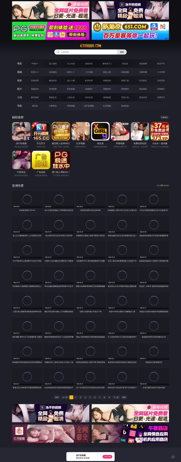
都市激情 (35, 97)
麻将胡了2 (107, 63)
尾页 (124, 397)
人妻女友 (71, 97)
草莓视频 (71, 105)
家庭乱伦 (53, 97)
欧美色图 (71, 89)
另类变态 (161, 80)
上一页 (64, 397)
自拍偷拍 (53, 72)
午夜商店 (53, 105)
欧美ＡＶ (71, 72)
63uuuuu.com (90, 45)
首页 (57, 397)
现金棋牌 (143, 63)
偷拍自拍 (53, 80)
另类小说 (125, 97)
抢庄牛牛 (161, 63)
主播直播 (143, 72)
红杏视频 (107, 105)
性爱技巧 (161, 97)
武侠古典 (89, 97)
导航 (19, 105)
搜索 (122, 52)
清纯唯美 (125, 89)
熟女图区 (143, 89)
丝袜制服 (125, 72)
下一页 (116, 397)
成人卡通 (71, 80)
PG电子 (35, 63)
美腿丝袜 (107, 89)
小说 (19, 97)
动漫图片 (89, 89)
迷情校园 (107, 97)
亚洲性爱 (35, 80)
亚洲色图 (53, 89)
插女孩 (35, 105)
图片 (19, 88)
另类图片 (161, 89)
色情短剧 (125, 105)
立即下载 (107, 456)
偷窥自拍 (35, 89)
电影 (19, 80)
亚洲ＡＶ (35, 72)
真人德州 (53, 63)
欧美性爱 (89, 80)
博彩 (19, 63)
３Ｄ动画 (89, 72)
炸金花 (125, 63)
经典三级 (125, 80)
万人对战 (71, 63)
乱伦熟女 (143, 80)
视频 (19, 72)
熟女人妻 (107, 72)
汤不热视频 (89, 105)
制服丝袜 (107, 80)
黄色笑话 (143, 97)
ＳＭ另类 (161, 72)
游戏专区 (89, 63)
